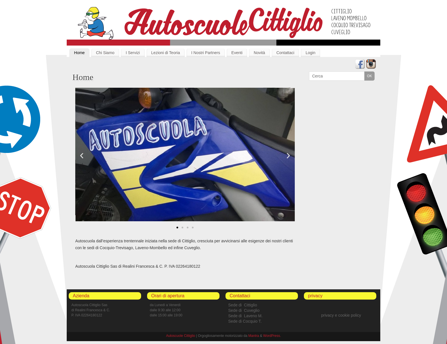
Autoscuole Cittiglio (180, 336)
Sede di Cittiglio (242, 305)
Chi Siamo (105, 52)
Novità (259, 52)
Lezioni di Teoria (165, 52)
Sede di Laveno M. (245, 316)
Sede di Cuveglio (244, 310)
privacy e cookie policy (341, 315)
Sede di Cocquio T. (245, 321)
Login (310, 52)
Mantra (253, 336)
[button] (177, 227)
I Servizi (133, 52)
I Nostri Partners (205, 52)
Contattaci (285, 52)
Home (79, 52)
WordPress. (272, 336)
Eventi (237, 52)
